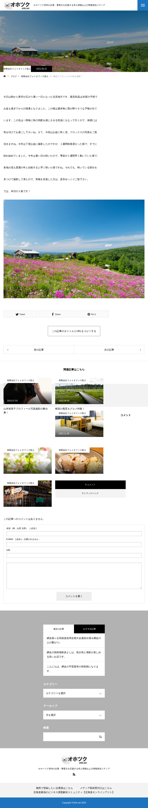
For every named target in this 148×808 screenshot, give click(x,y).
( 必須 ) (21, 528)
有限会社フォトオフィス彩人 (17, 69)
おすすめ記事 (89, 629)
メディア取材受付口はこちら (96, 788)
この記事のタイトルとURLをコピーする (74, 331)
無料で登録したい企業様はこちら (54, 788)
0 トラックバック (90, 493)
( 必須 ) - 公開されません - (23, 539)
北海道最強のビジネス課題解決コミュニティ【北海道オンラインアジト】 (74, 792)
